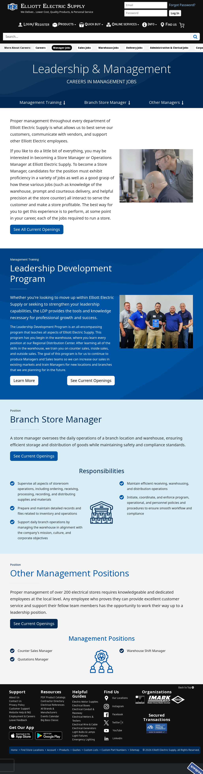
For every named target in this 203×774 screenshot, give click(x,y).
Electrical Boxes (81, 705)
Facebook (113, 714)
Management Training (42, 102)
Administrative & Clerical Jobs (169, 47)
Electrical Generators (84, 728)
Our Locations (116, 698)
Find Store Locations (32, 750)
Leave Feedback (18, 720)
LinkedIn (113, 738)
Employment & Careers (22, 716)
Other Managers (166, 102)
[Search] (97, 36)
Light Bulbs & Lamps (83, 732)
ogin (33, 24)
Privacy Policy (17, 705)
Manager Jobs (61, 47)
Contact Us (15, 701)
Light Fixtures (80, 736)
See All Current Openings (36, 229)
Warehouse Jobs (108, 47)
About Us (14, 697)
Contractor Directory (52, 701)
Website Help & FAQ (20, 712)
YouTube (113, 730)
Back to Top (186, 687)
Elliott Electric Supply (164, 750)
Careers (41, 47)
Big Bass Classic (49, 720)
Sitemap (134, 750)
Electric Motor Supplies (85, 702)
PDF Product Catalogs (53, 697)
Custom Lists (91, 750)
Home (14, 750)
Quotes (76, 750)
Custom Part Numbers (114, 750)
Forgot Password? (182, 5)
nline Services (121, 24)
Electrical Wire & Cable (85, 724)
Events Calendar (50, 716)
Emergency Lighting (83, 739)
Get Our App (21, 727)
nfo (148, 24)
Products (64, 750)
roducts (63, 24)
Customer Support (19, 709)
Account (51, 750)
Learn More (24, 380)
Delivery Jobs (134, 47)
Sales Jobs (84, 47)
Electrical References (52, 705)
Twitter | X (113, 722)
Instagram (114, 706)
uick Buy (90, 24)
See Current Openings (90, 380)
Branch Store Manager (107, 102)
